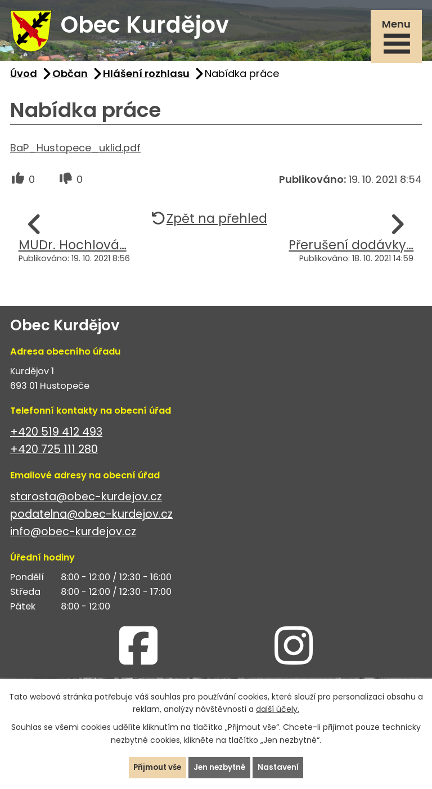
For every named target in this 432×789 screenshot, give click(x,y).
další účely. (277, 708)
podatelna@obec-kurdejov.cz (91, 518)
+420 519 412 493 (56, 436)
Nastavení (281, 767)
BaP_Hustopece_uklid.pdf (75, 152)
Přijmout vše (155, 767)
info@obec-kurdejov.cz (73, 536)
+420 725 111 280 (54, 453)
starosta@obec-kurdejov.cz (86, 501)
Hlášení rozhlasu (146, 78)
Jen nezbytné (220, 767)
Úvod (23, 78)
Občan (70, 78)
